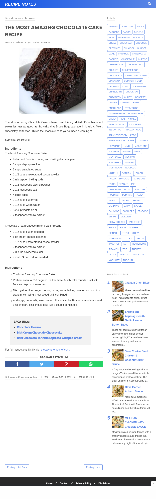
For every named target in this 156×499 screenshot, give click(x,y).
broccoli (141, 43)
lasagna (143, 140)
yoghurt (114, 260)
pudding (114, 195)
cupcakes (115, 97)
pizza (127, 189)
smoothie (134, 222)
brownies (115, 48)
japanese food (118, 135)
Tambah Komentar (41, 42)
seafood (143, 211)
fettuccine (131, 108)
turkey (136, 249)
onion (139, 173)
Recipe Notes (20, 4)
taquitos (114, 244)
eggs (136, 102)
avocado (114, 32)
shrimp (113, 216)
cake (112, 53)
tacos (140, 238)
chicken (114, 70)
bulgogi (129, 48)
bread (112, 43)
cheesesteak (135, 64)
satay (127, 206)
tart (126, 244)
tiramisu (114, 249)
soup (123, 227)
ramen (139, 195)
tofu (125, 249)
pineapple (115, 189)
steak (125, 233)
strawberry (116, 238)
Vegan (112, 254)
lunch (127, 146)
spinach (113, 233)
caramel (123, 53)
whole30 (138, 254)
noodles (130, 167)
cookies (114, 86)
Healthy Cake (128, 119)
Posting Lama (93, 467)
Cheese (142, 59)
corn (125, 86)
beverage (124, 37)
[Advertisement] (78, 492)
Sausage (114, 211)
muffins (129, 162)
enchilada (115, 108)
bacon (127, 32)
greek (112, 119)
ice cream (135, 124)
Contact (64, 483)
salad (125, 200)
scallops (128, 211)
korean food (117, 140)
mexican (130, 157)
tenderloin (139, 244)
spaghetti (135, 227)
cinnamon (115, 81)
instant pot (116, 129)
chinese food (130, 70)
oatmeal (127, 173)
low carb (114, 146)
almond (113, 26)
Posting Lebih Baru (17, 467)
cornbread (139, 86)
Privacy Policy (83, 483)
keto (133, 135)
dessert (140, 97)
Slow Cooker (117, 222)
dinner (113, 102)
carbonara (139, 53)
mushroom (115, 167)
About (49, 483)
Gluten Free (135, 113)
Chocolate (115, 75)
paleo (112, 178)
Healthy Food (117, 124)
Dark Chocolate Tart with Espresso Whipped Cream (49, 338)
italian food (133, 129)
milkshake (115, 162)
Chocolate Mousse (29, 327)
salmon (137, 200)
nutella (114, 173)
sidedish (126, 216)
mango (127, 151)
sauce (138, 206)
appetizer (128, 26)
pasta (112, 184)
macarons (141, 146)
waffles (125, 254)
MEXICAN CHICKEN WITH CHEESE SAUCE (135, 422)
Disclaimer (104, 483)
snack (112, 227)
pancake (124, 178)
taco (130, 238)
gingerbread (117, 113)
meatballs (115, 157)
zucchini (128, 260)
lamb (131, 140)
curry (128, 97)
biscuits (138, 37)
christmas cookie (136, 75)
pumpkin (127, 195)
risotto (113, 200)
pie (133, 184)
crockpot (132, 91)
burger (142, 48)
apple (140, 26)
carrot (113, 59)
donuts (125, 102)
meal (137, 151)
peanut (123, 184)
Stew (135, 233)
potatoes (139, 189)
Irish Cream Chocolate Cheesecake (39, 332)
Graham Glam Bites (137, 282)
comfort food (133, 81)
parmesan (139, 178)
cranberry (115, 91)
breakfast (126, 43)
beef (111, 37)
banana (138, 32)
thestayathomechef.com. (55, 349)
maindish (114, 151)
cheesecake (116, 64)
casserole (128, 59)
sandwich (115, 206)
